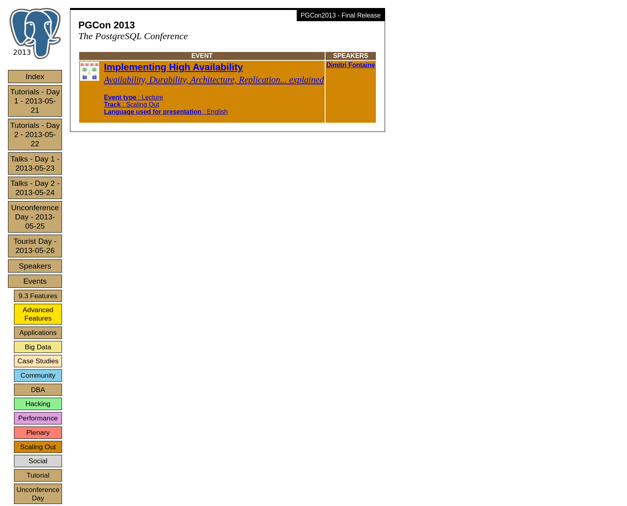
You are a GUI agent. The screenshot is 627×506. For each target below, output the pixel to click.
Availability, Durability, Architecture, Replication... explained (214, 80)
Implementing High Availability (173, 67)
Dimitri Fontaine (350, 65)
